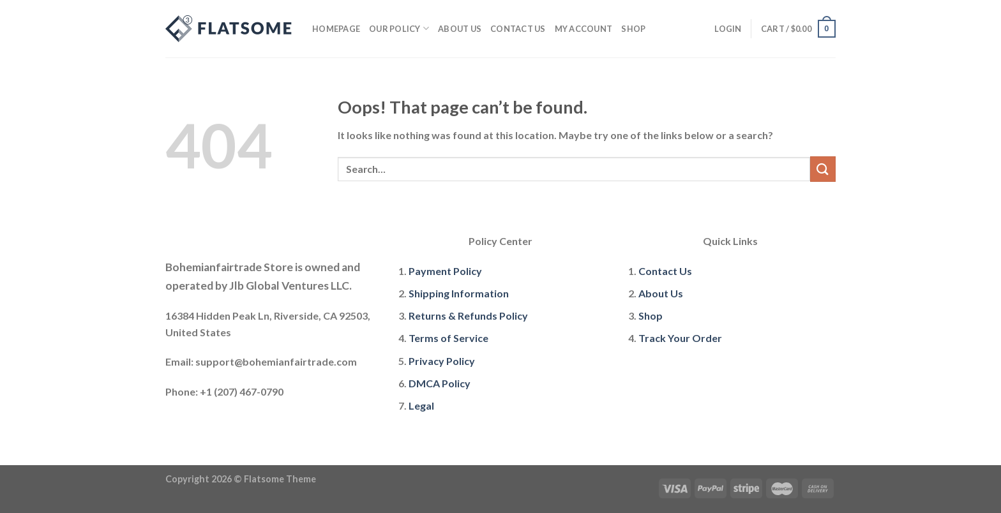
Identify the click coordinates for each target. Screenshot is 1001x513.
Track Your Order (680, 338)
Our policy (399, 28)
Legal (421, 405)
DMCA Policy (439, 383)
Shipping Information (459, 293)
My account (584, 29)
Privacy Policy (442, 361)
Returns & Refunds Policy (468, 315)
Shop (633, 29)
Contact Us (518, 29)
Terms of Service (448, 338)
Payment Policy (445, 271)
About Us (459, 29)
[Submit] (823, 168)
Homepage (336, 29)
